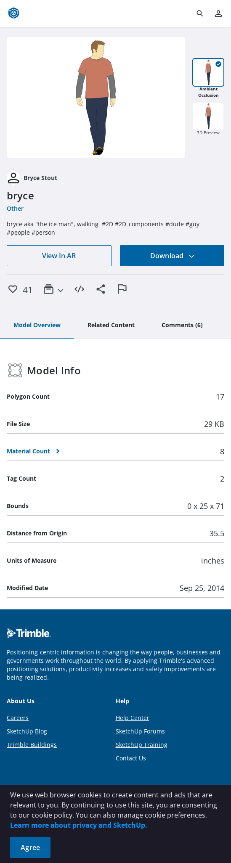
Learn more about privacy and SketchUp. (78, 825)
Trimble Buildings (32, 745)
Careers (18, 718)
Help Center (132, 718)
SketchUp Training (141, 745)
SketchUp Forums (140, 731)
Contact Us (131, 758)
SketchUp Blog (27, 731)
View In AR (59, 255)
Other (15, 208)
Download (172, 255)
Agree (30, 847)
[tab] (37, 325)
